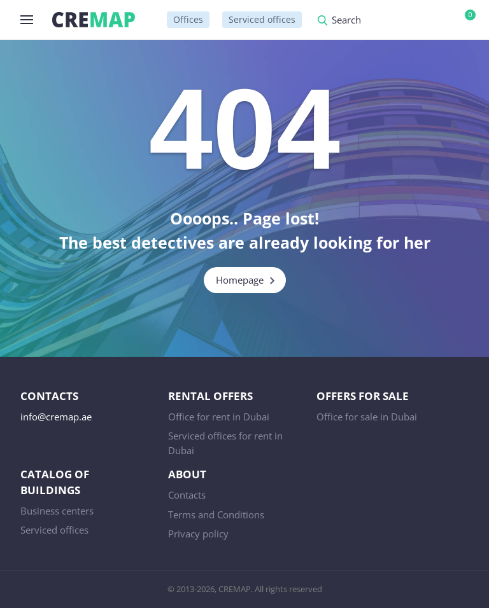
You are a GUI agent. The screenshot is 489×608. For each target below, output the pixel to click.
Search (346, 20)
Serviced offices (262, 19)
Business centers (57, 510)
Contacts (187, 494)
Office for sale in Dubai (366, 416)
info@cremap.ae (56, 416)
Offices (188, 19)
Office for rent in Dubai (218, 416)
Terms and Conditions (216, 514)
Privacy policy (198, 533)
